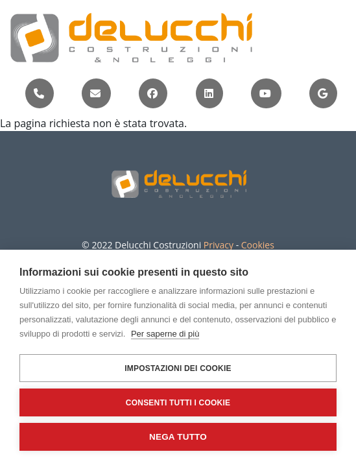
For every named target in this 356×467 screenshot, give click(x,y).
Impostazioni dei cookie (178, 368)
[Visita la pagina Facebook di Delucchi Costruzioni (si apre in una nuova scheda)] (152, 93)
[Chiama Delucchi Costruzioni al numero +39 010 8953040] (39, 93)
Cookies (257, 245)
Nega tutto (178, 437)
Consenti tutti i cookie (178, 402)
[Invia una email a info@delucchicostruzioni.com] (95, 93)
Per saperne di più (165, 334)
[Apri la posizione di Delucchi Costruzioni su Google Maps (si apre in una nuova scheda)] (323, 93)
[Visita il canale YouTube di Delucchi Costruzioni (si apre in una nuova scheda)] (265, 93)
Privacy (218, 245)
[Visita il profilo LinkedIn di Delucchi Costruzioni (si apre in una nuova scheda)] (208, 93)
